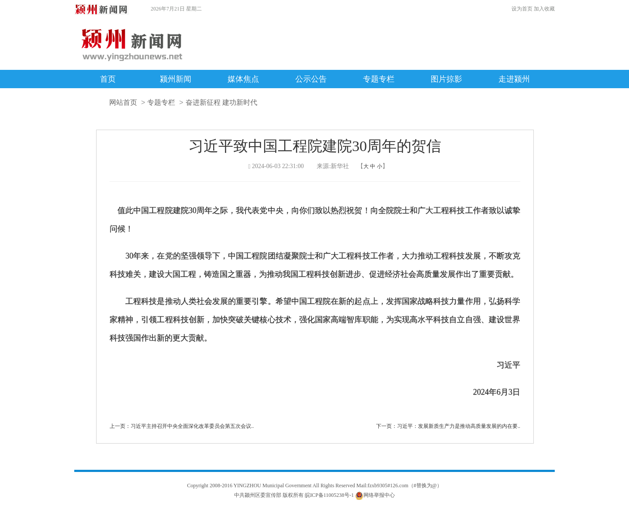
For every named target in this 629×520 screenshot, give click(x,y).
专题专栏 (378, 79)
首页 (108, 79)
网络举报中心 (379, 495)
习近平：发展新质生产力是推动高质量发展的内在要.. (458, 426)
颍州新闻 (175, 79)
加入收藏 (544, 9)
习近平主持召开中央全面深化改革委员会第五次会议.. (192, 426)
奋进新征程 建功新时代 (221, 102)
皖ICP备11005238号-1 (329, 495)
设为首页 (521, 9)
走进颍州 (514, 79)
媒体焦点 (243, 79)
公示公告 (311, 79)
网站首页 (123, 102)
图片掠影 (446, 79)
